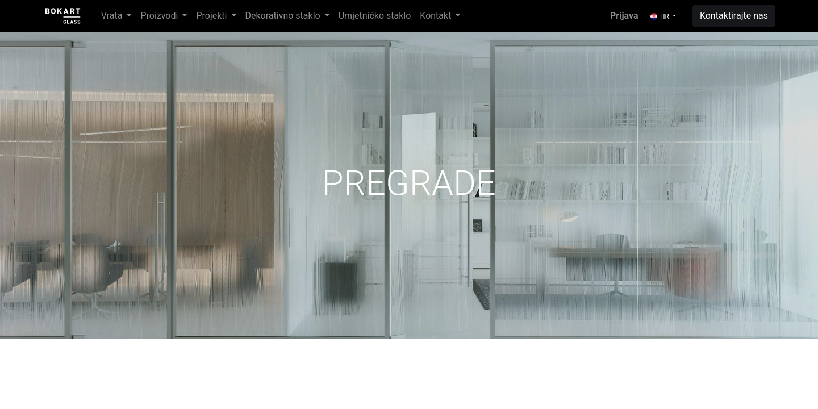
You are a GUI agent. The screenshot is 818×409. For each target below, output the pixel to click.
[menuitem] (375, 16)
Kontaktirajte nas (734, 15)
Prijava (624, 15)
